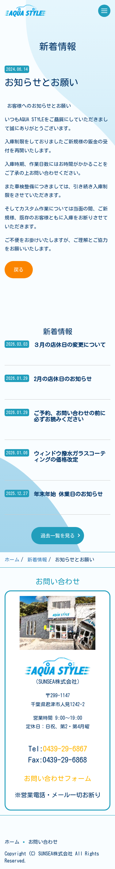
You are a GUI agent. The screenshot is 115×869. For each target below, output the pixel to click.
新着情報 (37, 559)
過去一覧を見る (57, 535)
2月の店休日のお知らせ (63, 379)
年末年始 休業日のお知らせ (68, 494)
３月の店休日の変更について (69, 345)
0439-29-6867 (65, 748)
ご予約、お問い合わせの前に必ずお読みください (69, 416)
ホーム (12, 559)
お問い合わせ (57, 778)
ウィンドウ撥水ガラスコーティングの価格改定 (69, 456)
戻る (19, 269)
